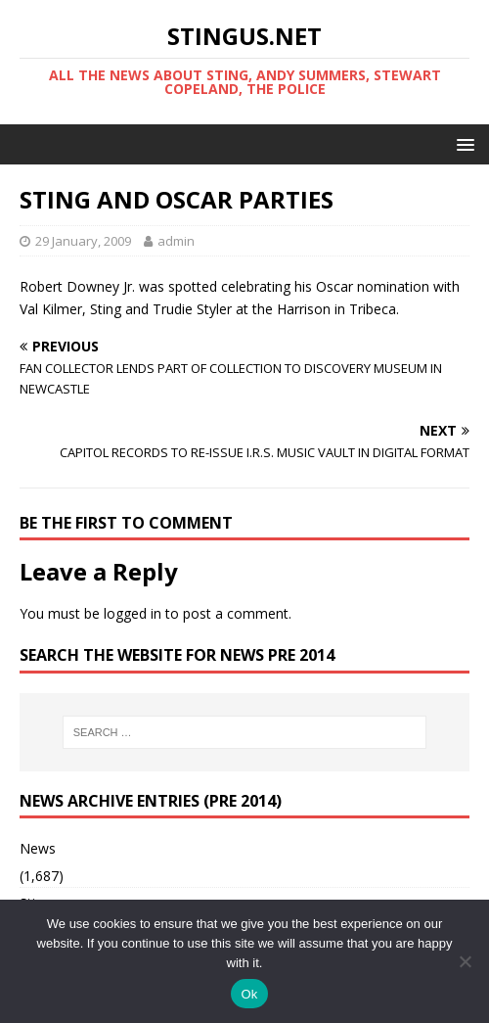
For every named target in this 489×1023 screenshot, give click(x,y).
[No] (464, 961)
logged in (132, 613)
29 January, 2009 (83, 241)
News (38, 848)
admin (176, 241)
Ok (249, 994)
